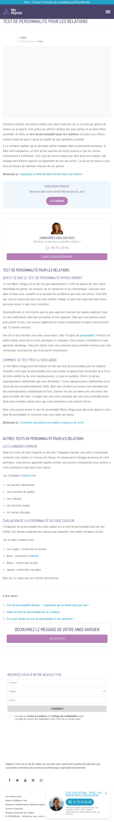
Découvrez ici (57, 638)
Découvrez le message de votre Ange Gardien (57, 629)
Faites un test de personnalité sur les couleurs (33, 612)
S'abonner (57, 708)
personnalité (87, 335)
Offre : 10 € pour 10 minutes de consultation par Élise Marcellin (57, 2)
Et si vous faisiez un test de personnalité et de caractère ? (40, 619)
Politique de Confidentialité (64, 716)
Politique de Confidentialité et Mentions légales (25, 804)
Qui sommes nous (13, 796)
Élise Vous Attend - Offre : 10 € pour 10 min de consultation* (84, 794)
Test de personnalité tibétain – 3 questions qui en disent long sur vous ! (48, 605)
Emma (23, 37)
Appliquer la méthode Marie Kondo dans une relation (51, 174)
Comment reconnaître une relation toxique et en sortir (52, 422)
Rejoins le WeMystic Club (16, 800)
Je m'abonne (57, 200)
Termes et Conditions (37, 716)
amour (26, 475)
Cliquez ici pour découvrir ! (57, 256)
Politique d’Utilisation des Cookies (20, 813)
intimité (34, 556)
